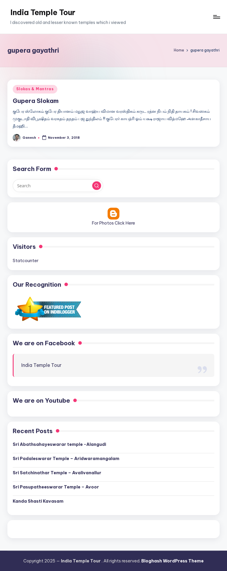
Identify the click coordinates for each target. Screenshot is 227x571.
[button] (96, 185)
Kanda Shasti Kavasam (38, 501)
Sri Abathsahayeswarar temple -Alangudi (59, 444)
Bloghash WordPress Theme (172, 561)
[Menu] (216, 17)
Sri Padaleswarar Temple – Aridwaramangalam (66, 458)
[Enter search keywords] (58, 185)
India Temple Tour (42, 12)
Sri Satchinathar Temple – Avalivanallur (57, 472)
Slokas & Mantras (35, 89)
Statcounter (25, 260)
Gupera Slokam (36, 100)
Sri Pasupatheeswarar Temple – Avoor (56, 487)
